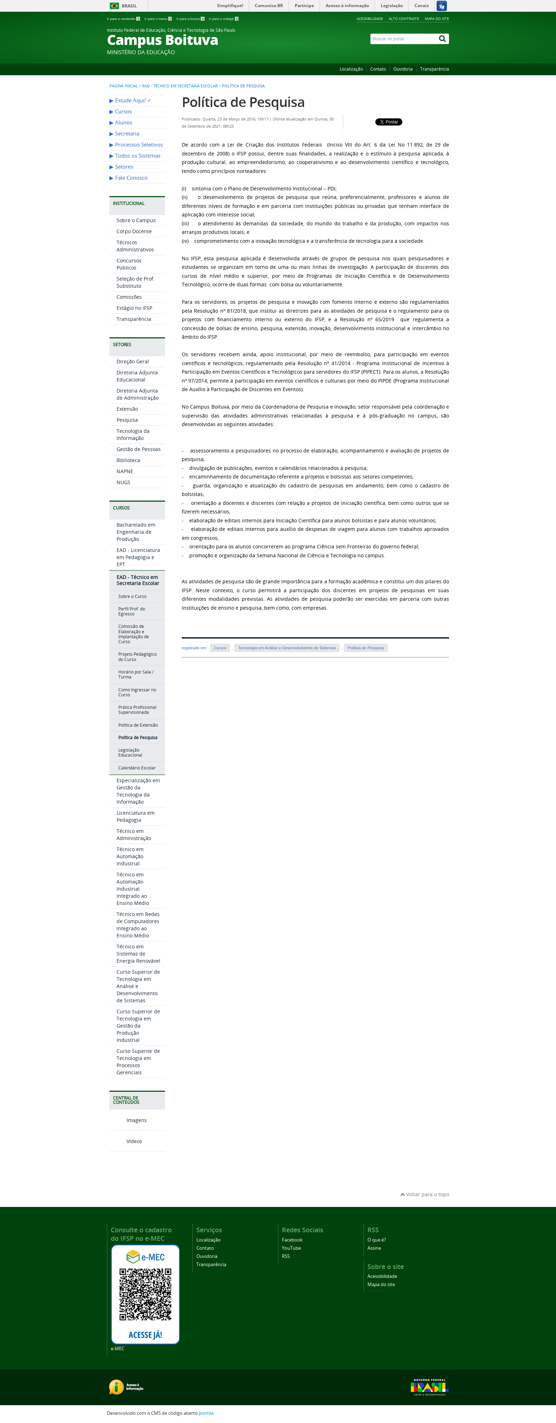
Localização (351, 69)
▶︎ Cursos (120, 111)
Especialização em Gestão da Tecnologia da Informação (138, 791)
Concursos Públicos (129, 264)
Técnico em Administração (134, 834)
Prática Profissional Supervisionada (137, 710)
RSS (286, 1256)
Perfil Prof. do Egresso (131, 611)
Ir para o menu (158, 19)
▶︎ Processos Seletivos (136, 144)
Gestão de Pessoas (139, 449)
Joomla (206, 1413)
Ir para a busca (190, 19)
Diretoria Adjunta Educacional (137, 376)
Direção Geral (133, 361)
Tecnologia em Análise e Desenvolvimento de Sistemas (287, 648)
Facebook (292, 1240)
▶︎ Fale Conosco (128, 177)
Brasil (129, 6)
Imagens (128, 1120)
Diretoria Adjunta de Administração (138, 394)
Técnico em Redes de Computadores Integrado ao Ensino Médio (138, 925)
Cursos (220, 648)
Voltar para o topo (424, 1194)
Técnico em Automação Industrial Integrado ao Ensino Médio (133, 888)
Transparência (434, 69)
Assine (374, 1248)
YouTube (291, 1248)
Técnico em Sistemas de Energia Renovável (138, 953)
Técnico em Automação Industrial (130, 856)
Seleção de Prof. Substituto (136, 282)
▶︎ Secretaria (124, 133)
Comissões (129, 296)
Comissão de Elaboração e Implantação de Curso (133, 634)
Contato (378, 69)
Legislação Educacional (130, 752)
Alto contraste (404, 18)
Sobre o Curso (132, 596)
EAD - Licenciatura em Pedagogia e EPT (138, 557)
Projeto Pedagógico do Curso (137, 656)
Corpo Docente (134, 231)
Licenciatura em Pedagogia (136, 816)
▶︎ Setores (121, 166)
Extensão (127, 408)
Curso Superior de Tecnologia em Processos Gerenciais (138, 1062)
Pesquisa (127, 419)
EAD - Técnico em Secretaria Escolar (180, 85)
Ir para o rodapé (223, 19)
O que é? (376, 1240)
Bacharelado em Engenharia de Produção (136, 531)
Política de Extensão (138, 725)
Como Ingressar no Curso (137, 692)
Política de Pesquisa (138, 737)
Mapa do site (437, 18)
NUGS (123, 482)
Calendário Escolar (137, 768)
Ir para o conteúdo (124, 19)
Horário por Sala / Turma (136, 674)
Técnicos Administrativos (135, 246)
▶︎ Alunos (120, 122)
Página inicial (123, 85)
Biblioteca (128, 460)
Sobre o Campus (136, 220)
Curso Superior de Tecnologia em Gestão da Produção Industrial (138, 1025)
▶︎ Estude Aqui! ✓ (130, 100)
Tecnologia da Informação (133, 434)
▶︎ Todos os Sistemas (134, 155)
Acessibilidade (370, 18)
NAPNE (125, 471)
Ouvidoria (403, 69)
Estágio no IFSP (134, 307)
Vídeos (125, 1141)
